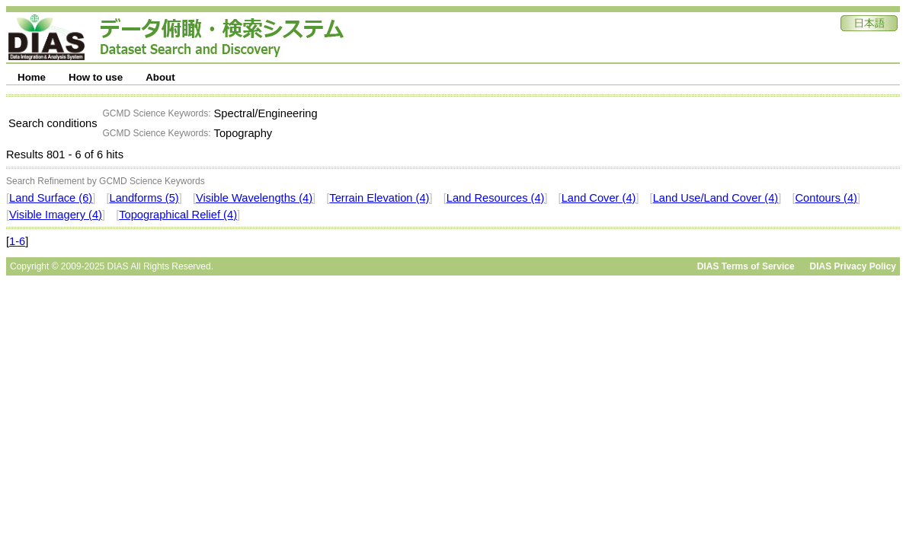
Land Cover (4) (599, 198)
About (160, 77)
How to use (96, 77)
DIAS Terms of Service (746, 266)
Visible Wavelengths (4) (254, 198)
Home (32, 77)
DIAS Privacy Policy (853, 266)
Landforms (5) (143, 198)
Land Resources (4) (496, 198)
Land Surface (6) (50, 198)
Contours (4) (826, 198)
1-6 (17, 241)
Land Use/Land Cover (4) (716, 198)
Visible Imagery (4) (55, 215)
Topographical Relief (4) (178, 215)
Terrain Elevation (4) (379, 198)
